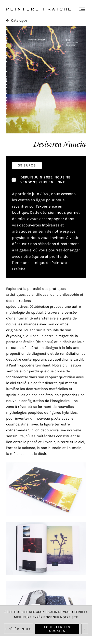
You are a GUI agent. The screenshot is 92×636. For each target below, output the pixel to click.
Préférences (18, 629)
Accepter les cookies (57, 629)
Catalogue (16, 20)
